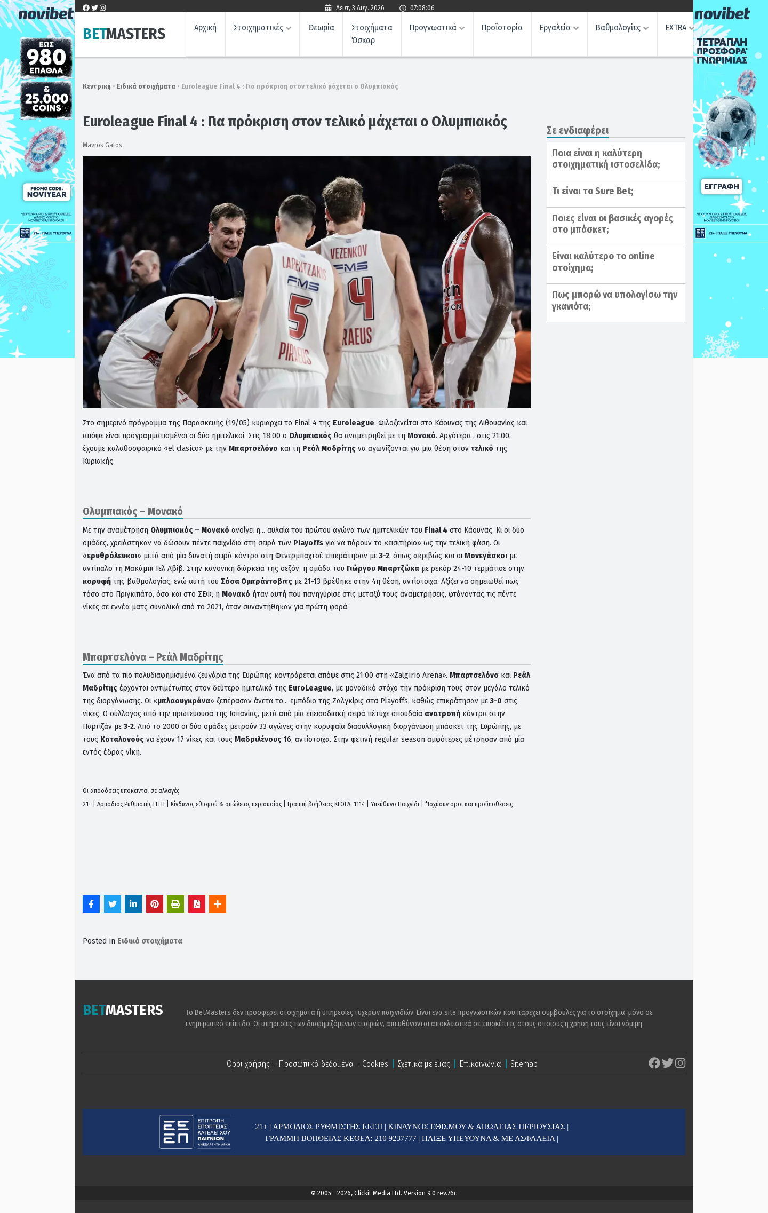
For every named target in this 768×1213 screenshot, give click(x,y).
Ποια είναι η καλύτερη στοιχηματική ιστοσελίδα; (606, 159)
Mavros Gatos (102, 145)
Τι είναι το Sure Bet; (592, 191)
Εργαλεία (555, 30)
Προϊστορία (502, 30)
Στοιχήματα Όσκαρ (372, 36)
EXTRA (676, 30)
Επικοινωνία (480, 1063)
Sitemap (524, 1063)
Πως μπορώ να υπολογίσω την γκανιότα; (614, 300)
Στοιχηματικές (258, 30)
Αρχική (205, 30)
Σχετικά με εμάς (423, 1063)
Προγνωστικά (433, 30)
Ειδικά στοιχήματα (146, 86)
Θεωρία (321, 30)
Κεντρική (97, 86)
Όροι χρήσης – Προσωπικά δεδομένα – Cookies (307, 1063)
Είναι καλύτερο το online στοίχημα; (603, 262)
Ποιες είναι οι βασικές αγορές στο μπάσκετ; (612, 224)
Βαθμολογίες (618, 30)
